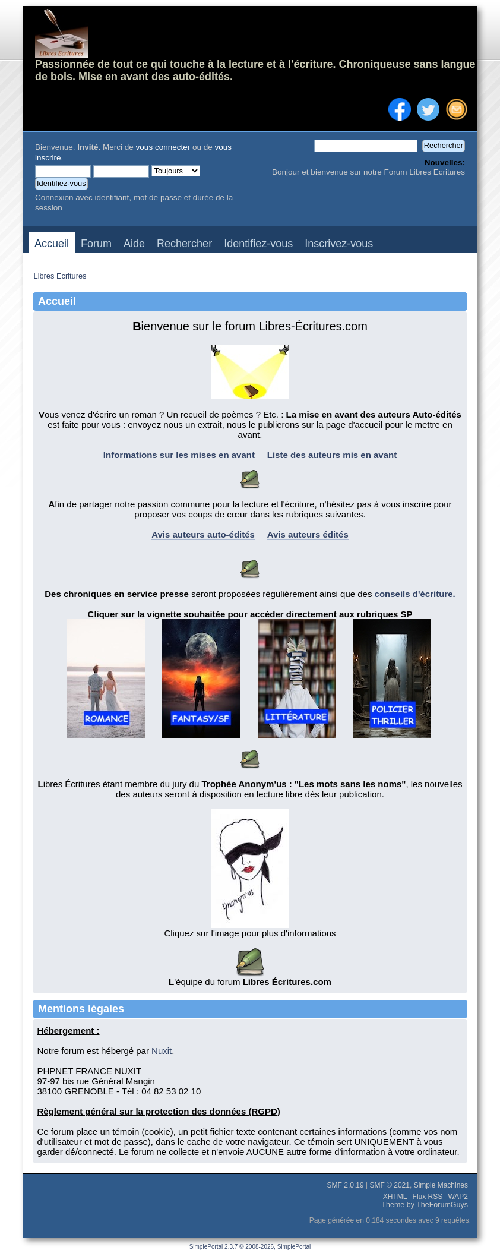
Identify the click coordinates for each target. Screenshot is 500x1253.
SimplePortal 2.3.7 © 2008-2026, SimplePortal (250, 1246)
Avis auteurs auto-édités (203, 534)
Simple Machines (441, 1185)
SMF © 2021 (389, 1185)
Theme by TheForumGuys (424, 1205)
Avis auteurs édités (308, 534)
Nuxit (161, 1051)
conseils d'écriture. (415, 594)
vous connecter (163, 147)
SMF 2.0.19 (345, 1185)
